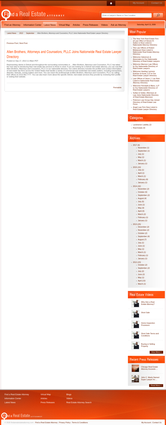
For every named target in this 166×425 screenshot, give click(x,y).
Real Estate (139, 128)
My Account (138, 3)
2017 (136, 145)
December (143, 227)
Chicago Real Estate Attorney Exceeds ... (149, 368)
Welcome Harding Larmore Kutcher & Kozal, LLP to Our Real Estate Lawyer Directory (145, 73)
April (141, 173)
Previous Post (12, 43)
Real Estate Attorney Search (79, 402)
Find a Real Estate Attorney (17, 394)
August (142, 198)
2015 (137, 167)
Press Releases (48, 402)
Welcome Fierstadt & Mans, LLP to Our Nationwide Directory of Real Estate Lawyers (146, 88)
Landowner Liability (142, 125)
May (141, 157)
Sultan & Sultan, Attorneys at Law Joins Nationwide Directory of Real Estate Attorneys (145, 95)
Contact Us (156, 3)
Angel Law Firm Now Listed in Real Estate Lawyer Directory (145, 108)
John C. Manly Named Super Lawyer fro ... (150, 378)
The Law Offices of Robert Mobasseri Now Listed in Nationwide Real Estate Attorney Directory (146, 51)
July (141, 154)
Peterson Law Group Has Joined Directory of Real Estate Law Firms (146, 102)
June (141, 205)
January (142, 163)
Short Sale (145, 313)
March (142, 160)
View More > (156, 352)
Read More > (156, 385)
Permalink (117, 87)
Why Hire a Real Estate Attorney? (148, 303)
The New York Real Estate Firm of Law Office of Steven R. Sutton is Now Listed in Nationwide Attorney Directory (145, 42)
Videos (69, 398)
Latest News (12, 33)
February (143, 179)
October (142, 192)
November (143, 148)
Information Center (13, 398)
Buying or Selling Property (148, 345)
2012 (137, 262)
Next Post (24, 43)
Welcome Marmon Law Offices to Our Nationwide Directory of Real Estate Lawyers (145, 66)
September (30, 33)
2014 (137, 186)
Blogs (68, 394)
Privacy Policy (64, 423)
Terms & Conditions (80, 423)
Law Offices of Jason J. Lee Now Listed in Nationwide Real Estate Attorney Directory (146, 81)
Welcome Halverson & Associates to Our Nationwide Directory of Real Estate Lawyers (146, 59)
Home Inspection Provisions (148, 324)
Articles (44, 398)
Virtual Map (46, 394)
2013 (21, 33)
